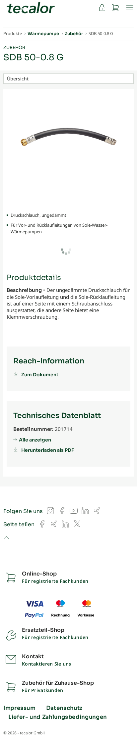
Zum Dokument (39, 375)
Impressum (19, 708)
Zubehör (14, 47)
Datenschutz (64, 708)
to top (6, 538)
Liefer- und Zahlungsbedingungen (57, 717)
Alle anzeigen (35, 440)
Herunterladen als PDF (47, 450)
